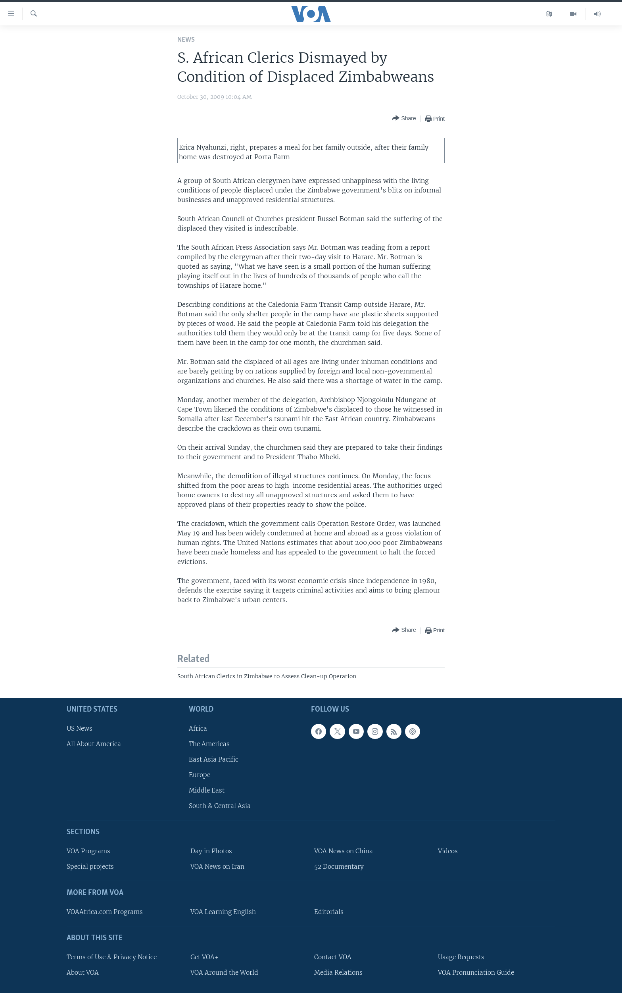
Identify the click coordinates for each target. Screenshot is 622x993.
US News (79, 728)
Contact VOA (332, 957)
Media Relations (338, 972)
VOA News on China (343, 851)
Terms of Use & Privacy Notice (112, 957)
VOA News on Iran (217, 866)
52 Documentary (339, 866)
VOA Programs (88, 851)
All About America (94, 744)
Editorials (329, 912)
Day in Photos (211, 851)
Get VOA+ (204, 957)
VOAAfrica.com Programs (105, 912)
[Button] (404, 118)
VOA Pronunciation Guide (476, 972)
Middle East (207, 790)
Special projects (90, 866)
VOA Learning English (223, 912)
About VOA (83, 972)
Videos (448, 851)
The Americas (209, 744)
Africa (198, 728)
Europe (199, 775)
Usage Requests (461, 957)
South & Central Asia (220, 806)
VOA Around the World (224, 972)
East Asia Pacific (213, 759)
